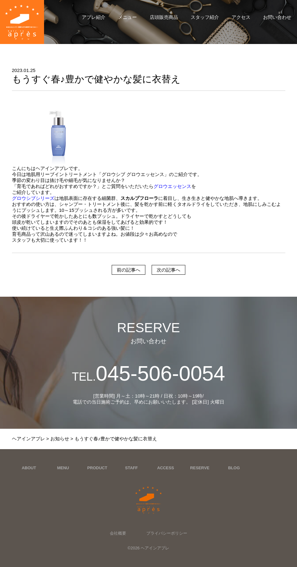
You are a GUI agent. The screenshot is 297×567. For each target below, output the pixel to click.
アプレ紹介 (93, 17)
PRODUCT (97, 467)
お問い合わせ (277, 17)
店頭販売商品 (164, 17)
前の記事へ (128, 269)
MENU (63, 467)
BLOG (234, 467)
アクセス (241, 17)
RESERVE (199, 467)
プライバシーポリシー (166, 533)
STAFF (131, 467)
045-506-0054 (148, 373)
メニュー (127, 17)
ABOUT (29, 467)
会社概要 (118, 533)
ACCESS (165, 467)
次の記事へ (168, 269)
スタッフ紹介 (205, 17)
